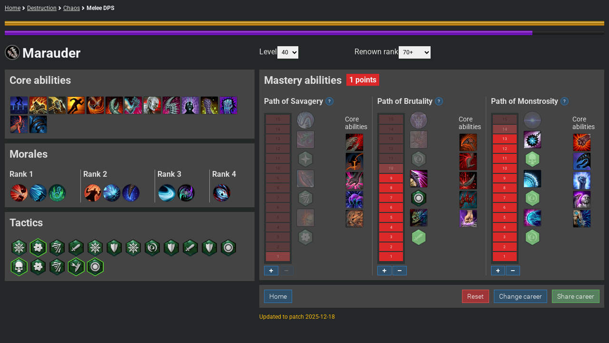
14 (277, 129)
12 (277, 149)
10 (277, 168)
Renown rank (392, 52)
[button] (19, 193)
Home (12, 8)
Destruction (42, 8)
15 (277, 119)
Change (520, 296)
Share (575, 296)
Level (279, 52)
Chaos (71, 8)
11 (277, 158)
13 (277, 139)
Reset (475, 296)
